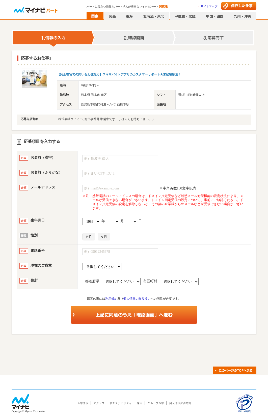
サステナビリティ (121, 403)
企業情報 (82, 403)
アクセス (98, 403)
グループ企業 (155, 403)
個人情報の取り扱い (137, 298)
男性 (88, 237)
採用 (139, 403)
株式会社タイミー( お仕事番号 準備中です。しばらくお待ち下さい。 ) (105, 119)
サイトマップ (209, 6)
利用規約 (111, 298)
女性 (104, 237)
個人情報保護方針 (180, 403)
